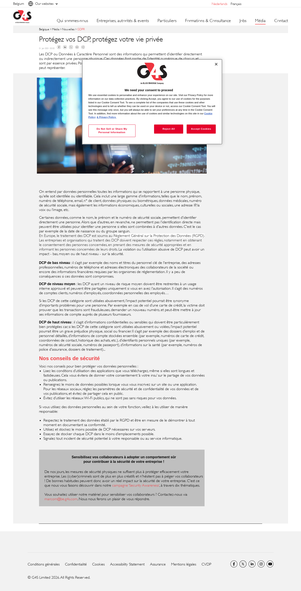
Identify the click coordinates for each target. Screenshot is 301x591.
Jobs (243, 20)
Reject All (168, 129)
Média (55, 29)
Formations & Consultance (208, 20)
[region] (152, 101)
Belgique (44, 29)
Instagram (261, 564)
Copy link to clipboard (83, 47)
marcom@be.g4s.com (60, 499)
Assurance (158, 564)
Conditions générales (44, 564)
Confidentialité (76, 564)
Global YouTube (270, 564)
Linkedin (65, 47)
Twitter (71, 47)
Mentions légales (183, 564)
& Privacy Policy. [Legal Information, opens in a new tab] (106, 117)
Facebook (59, 47)
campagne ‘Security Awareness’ (135, 485)
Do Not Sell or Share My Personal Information (111, 131)
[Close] (216, 64)
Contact (281, 20)
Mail (77, 47)
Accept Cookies (201, 129)
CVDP (206, 564)
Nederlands (219, 4)
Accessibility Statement (127, 564)
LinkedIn (252, 564)
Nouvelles (68, 29)
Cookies (98, 564)
